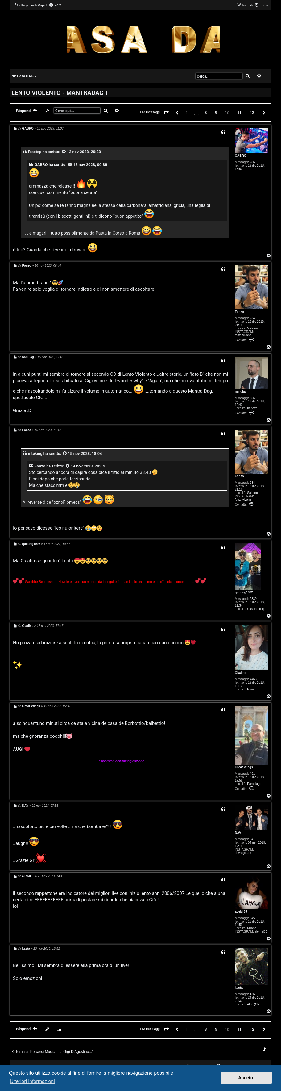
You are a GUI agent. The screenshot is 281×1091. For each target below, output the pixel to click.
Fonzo (239, 311)
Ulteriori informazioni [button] (32, 1081)
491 (252, 773)
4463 (253, 679)
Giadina (240, 672)
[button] (166, 112)
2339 (253, 598)
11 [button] (239, 112)
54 (251, 839)
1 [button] (187, 112)
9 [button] (216, 112)
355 (252, 398)
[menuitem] (55, 5)
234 (252, 318)
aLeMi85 (241, 911)
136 (252, 994)
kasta (239, 987)
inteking (35, 453)
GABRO (240, 155)
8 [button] (206, 112)
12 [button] (252, 112)
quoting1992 (244, 592)
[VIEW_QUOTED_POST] (64, 151)
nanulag (240, 391)
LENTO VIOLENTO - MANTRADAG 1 (59, 92)
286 (252, 162)
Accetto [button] (246, 1077)
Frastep (34, 151)
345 (252, 918)
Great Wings (244, 767)
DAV (238, 832)
